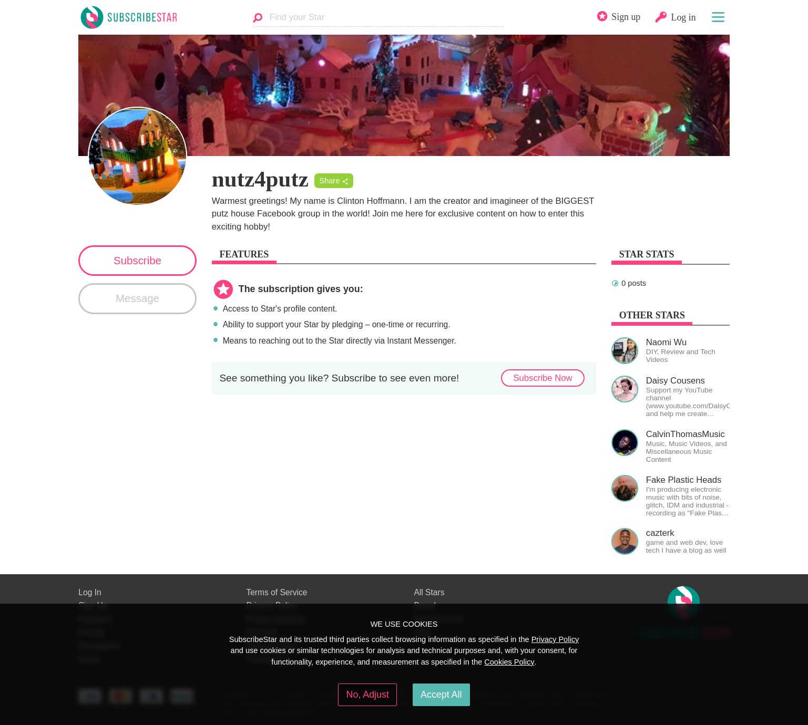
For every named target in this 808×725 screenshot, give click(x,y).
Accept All (441, 694)
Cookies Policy (509, 662)
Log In (89, 592)
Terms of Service (276, 592)
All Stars (429, 592)
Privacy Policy (555, 639)
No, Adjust (367, 694)
